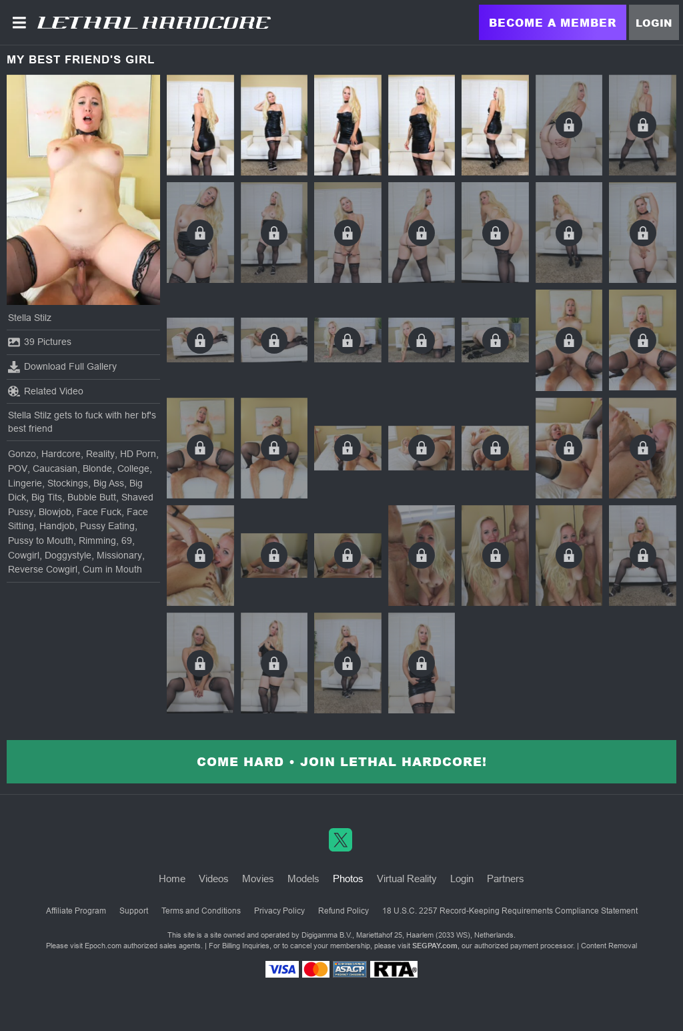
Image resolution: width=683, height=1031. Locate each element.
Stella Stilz (29, 317)
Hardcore (61, 453)
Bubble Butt (91, 497)
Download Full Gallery (62, 367)
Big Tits (46, 497)
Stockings (67, 483)
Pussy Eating (107, 526)
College (133, 468)
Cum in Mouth (112, 569)
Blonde (97, 468)
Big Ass (108, 483)
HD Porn (138, 453)
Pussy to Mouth (40, 540)
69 (126, 540)
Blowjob (55, 511)
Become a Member (552, 22)
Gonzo (22, 453)
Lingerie (25, 483)
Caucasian (55, 468)
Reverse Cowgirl (42, 569)
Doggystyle (68, 555)
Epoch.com (103, 946)
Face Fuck (99, 511)
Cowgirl (23, 555)
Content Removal (609, 946)
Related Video (45, 391)
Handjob (57, 526)
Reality (100, 453)
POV (17, 468)
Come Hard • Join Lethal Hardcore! (342, 761)
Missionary (119, 555)
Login (654, 22)
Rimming (97, 540)
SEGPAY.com (435, 946)
